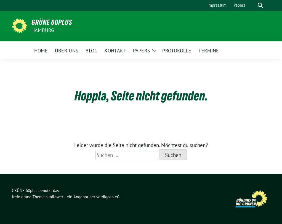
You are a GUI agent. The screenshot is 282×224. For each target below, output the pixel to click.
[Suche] (252, 5)
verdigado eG (107, 196)
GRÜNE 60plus (51, 22)
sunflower (54, 196)
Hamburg (42, 30)
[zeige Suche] (260, 5)
